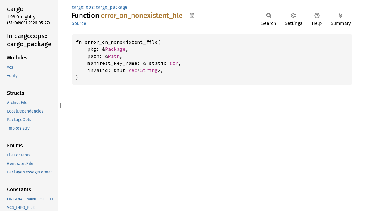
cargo (77, 7)
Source (79, 23)
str (173, 63)
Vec (132, 70)
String (149, 70)
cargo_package (112, 7)
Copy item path (192, 15)
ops (89, 7)
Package (115, 49)
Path (114, 56)
